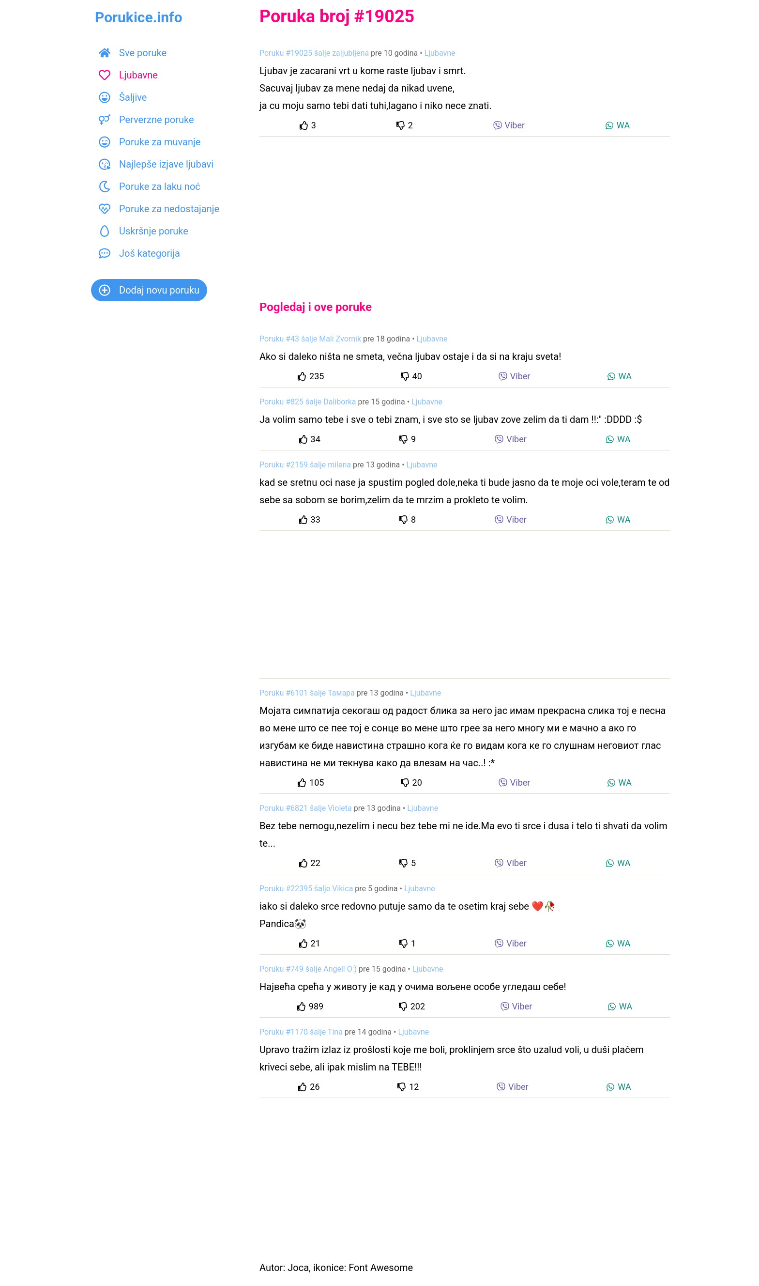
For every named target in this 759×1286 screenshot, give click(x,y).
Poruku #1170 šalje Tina (301, 1032)
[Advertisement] (464, 210)
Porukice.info (138, 17)
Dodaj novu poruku (149, 290)
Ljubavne (128, 75)
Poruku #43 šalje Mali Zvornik (310, 338)
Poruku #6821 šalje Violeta (305, 808)
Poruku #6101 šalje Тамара (307, 692)
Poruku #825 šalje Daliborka (307, 401)
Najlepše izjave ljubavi (156, 164)
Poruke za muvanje (149, 142)
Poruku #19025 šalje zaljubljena (314, 53)
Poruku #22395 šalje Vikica (306, 888)
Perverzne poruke (146, 119)
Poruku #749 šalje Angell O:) (308, 969)
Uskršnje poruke (143, 231)
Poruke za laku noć (149, 186)
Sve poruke (133, 53)
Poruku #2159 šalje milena (305, 464)
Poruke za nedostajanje (159, 209)
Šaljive (123, 97)
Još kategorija (139, 253)
